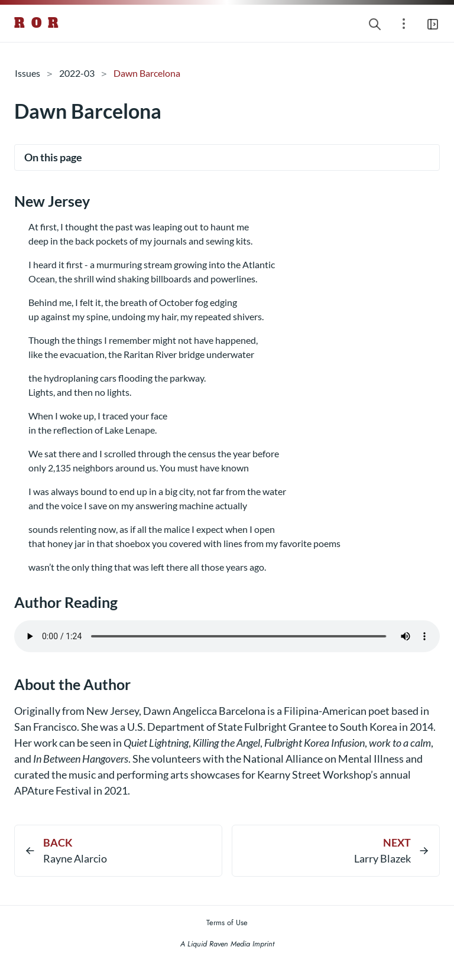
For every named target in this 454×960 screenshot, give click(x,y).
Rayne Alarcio (75, 858)
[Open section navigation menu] (404, 23)
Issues (27, 73)
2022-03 (77, 73)
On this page (53, 157)
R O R (37, 23)
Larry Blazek (382, 858)
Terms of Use (227, 922)
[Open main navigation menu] (433, 23)
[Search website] (375, 23)
